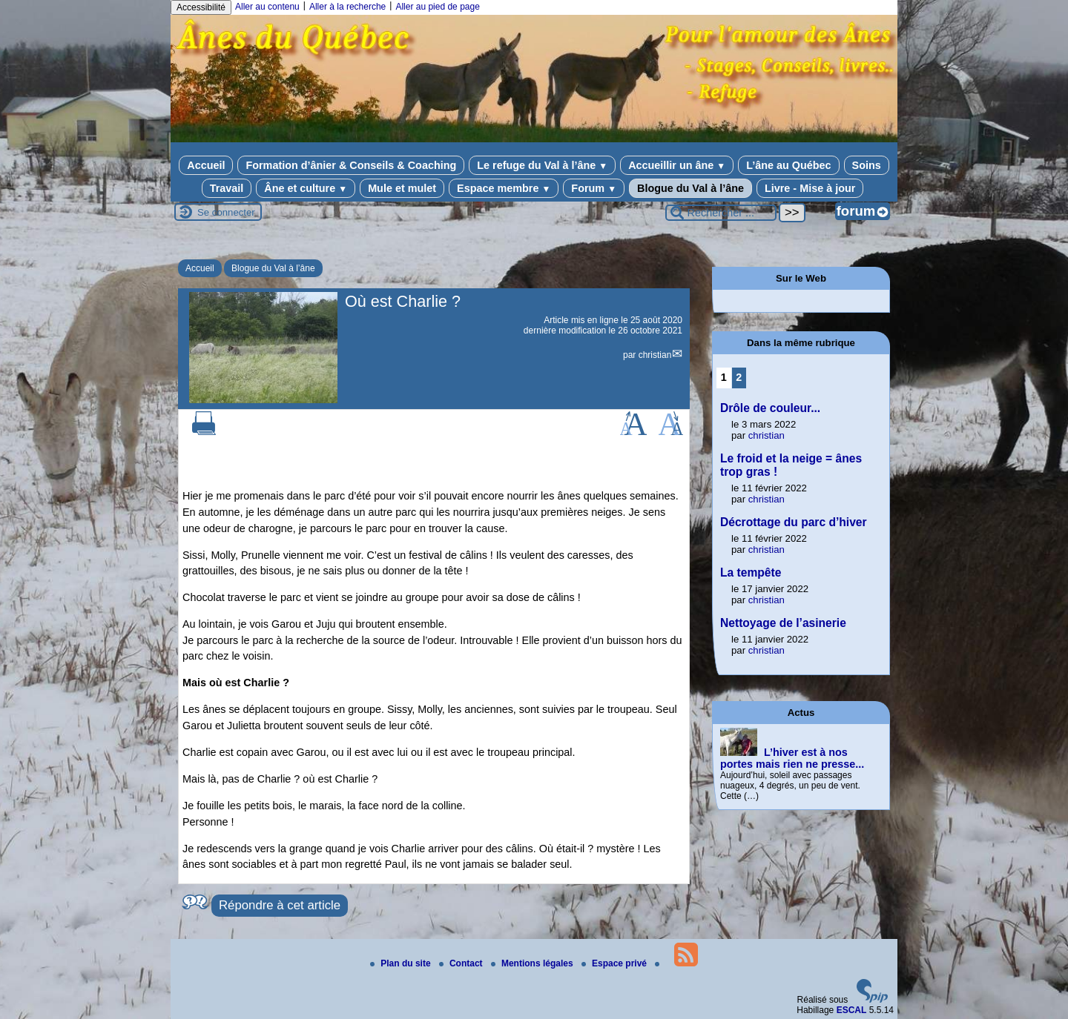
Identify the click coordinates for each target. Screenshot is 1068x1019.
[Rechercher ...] (721, 213)
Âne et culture (305, 188)
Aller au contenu (267, 6)
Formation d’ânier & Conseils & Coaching (350, 165)
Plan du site (401, 963)
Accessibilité (201, 7)
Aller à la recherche (347, 6)
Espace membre (503, 188)
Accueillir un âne (676, 165)
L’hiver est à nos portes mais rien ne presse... (792, 758)
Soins (866, 165)
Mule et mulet (402, 188)
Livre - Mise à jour (810, 188)
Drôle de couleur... (770, 408)
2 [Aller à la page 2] (739, 377)
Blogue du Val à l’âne (690, 188)
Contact (462, 963)
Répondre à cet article (279, 905)
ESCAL (852, 1010)
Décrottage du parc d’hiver (793, 522)
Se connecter (226, 212)
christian (655, 355)
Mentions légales (533, 963)
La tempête (750, 572)
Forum (593, 188)
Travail (227, 188)
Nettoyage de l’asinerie (783, 623)
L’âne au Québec (788, 165)
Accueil (206, 165)
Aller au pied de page (437, 6)
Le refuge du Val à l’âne (542, 165)
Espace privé (615, 963)
